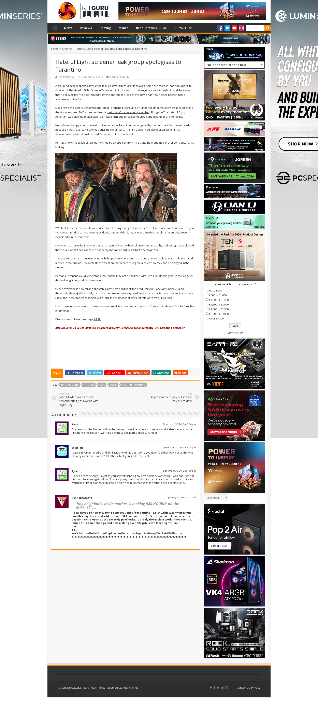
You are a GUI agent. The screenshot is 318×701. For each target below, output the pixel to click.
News (68, 28)
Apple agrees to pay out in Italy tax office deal (171, 397)
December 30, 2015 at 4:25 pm (179, 447)
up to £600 (215, 290)
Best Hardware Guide (151, 28)
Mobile (123, 28)
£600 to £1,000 (218, 295)
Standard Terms (128, 687)
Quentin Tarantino (133, 384)
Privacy (255, 687)
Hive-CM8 (89, 384)
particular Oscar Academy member (128, 112)
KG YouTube (183, 28)
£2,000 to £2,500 (219, 309)
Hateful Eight (69, 384)
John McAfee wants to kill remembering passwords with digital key (80, 399)
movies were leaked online (176, 108)
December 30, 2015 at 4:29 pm (179, 470)
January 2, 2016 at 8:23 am (182, 497)
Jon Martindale (67, 76)
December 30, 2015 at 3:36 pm (179, 424)
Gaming (105, 28)
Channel (67, 49)
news (113, 384)
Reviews (86, 28)
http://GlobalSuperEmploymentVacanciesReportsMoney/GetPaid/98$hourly (130, 533)
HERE (97, 319)
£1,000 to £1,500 (219, 300)
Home (54, 27)
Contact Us (243, 687)
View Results (235, 333)
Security (124, 76)
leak (102, 384)
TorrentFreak (81, 237)
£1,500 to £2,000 (219, 304)
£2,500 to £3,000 (219, 314)
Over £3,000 (216, 318)
